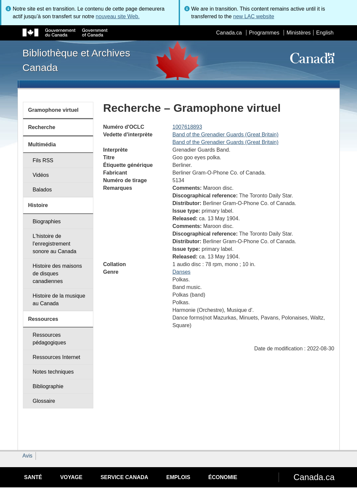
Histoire (38, 205)
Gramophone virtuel (53, 110)
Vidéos (41, 175)
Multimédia (42, 144)
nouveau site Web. (117, 16)
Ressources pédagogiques (49, 338)
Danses (181, 272)
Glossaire (44, 401)
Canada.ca (229, 33)
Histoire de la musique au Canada (59, 299)
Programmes (264, 33)
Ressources (43, 319)
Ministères (299, 33)
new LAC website (253, 16)
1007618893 (187, 127)
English (324, 33)
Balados (42, 189)
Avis (28, 456)
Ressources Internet (56, 357)
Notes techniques (53, 372)
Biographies (47, 221)
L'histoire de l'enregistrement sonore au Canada (54, 243)
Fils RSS (43, 160)
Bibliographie (48, 386)
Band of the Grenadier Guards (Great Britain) (225, 134)
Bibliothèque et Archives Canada (76, 60)
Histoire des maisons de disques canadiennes (57, 273)
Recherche (41, 127)
